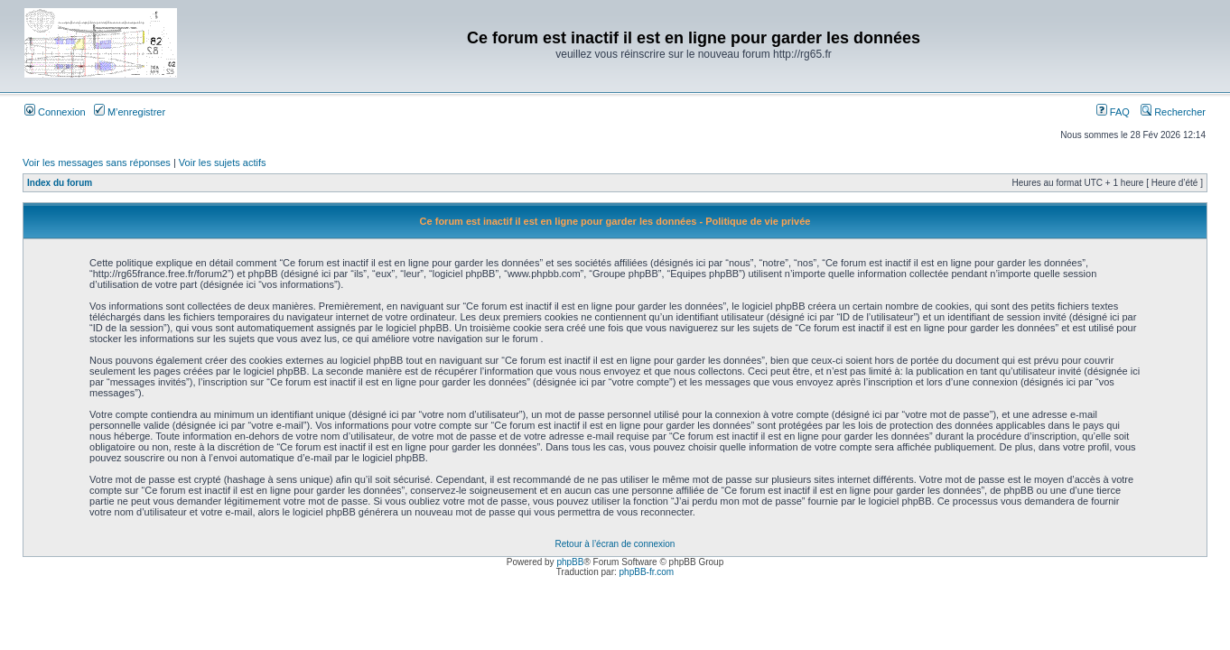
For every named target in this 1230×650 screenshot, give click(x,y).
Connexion (55, 112)
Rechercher (1173, 112)
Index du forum (59, 183)
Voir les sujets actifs (222, 162)
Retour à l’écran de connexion (615, 544)
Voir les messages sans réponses (97, 162)
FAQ (1113, 112)
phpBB (569, 562)
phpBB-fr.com (647, 572)
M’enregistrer (129, 112)
